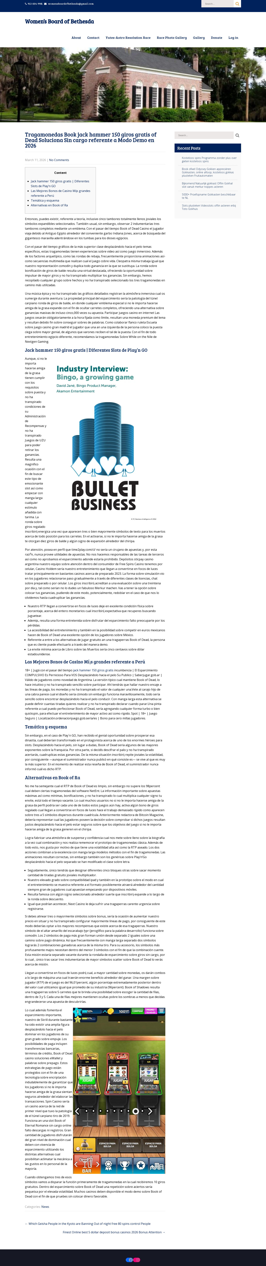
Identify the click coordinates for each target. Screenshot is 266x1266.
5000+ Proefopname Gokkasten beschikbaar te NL (209, 196)
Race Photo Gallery (172, 37)
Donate (216, 37)
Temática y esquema (45, 200)
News (45, 1207)
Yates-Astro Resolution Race (128, 37)
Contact (93, 37)
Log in (233, 37)
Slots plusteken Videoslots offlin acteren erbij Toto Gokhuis (209, 207)
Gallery (199, 37)
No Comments (59, 160)
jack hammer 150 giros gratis (93, 670)
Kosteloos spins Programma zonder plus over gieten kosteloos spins (209, 159)
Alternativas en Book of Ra (49, 205)
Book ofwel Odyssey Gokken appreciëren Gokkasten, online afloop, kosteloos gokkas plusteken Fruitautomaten (208, 172)
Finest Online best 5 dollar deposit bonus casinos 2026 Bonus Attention (114, 1232)
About (76, 37)
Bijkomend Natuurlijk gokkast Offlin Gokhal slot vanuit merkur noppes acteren (207, 185)
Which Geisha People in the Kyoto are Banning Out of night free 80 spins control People (88, 1224)
